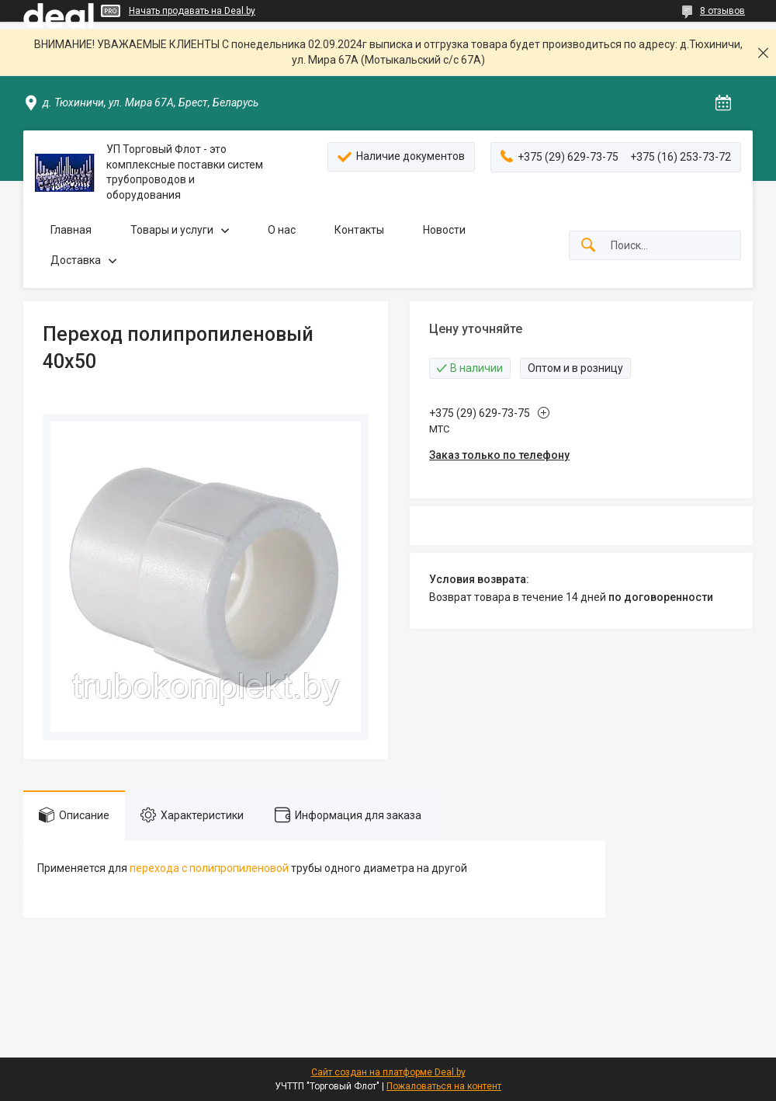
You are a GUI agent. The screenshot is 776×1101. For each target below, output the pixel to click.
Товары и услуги (171, 230)
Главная (71, 230)
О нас (282, 230)
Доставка (75, 260)
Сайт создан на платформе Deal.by (388, 1072)
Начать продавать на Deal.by (192, 10)
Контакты (359, 230)
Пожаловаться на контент (443, 1086)
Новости (444, 230)
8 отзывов (722, 10)
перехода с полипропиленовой (209, 868)
